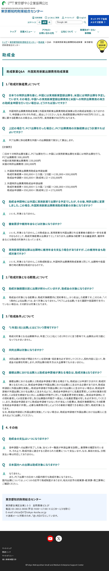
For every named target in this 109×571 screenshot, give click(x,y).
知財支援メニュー (102, 45)
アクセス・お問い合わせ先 (46, 31)
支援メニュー (26, 31)
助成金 (41, 42)
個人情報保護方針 (9, 559)
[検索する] (85, 22)
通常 (44, 22)
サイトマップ (68, 17)
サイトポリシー (8, 555)
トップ (13, 31)
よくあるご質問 (52, 17)
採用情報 (37, 17)
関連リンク (6, 552)
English (81, 17)
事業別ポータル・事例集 (88, 31)
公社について (67, 31)
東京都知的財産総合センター (23, 42)
